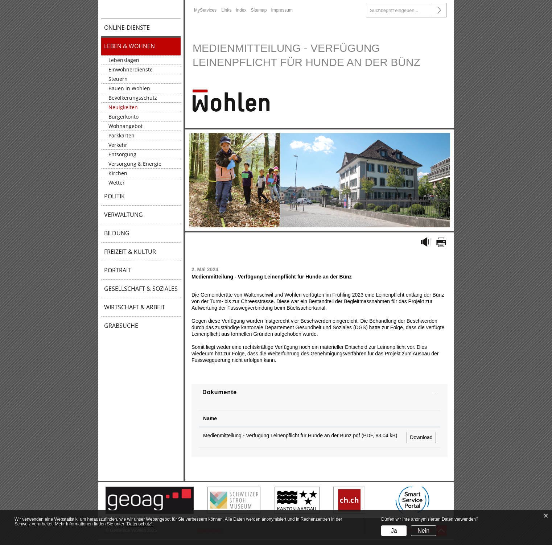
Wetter (116, 182)
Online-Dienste (127, 28)
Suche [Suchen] (439, 10)
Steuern (118, 78)
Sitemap (259, 10)
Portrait (117, 270)
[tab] (319, 392)
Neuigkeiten (123, 107)
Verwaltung (123, 215)
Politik (114, 196)
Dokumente (219, 392)
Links (226, 10)
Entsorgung (122, 154)
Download (421, 437)
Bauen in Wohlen (129, 88)
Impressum (282, 10)
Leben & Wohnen (129, 46)
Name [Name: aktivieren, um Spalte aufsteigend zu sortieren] (210, 418)
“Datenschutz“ (139, 524)
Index (241, 10)
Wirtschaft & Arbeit (134, 307)
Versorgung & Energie (134, 163)
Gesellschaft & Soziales (141, 289)
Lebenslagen (123, 60)
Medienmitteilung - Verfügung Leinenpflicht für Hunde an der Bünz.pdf (281, 435)
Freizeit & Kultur (130, 252)
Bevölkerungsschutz (132, 97)
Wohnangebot (125, 126)
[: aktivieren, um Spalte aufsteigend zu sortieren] (421, 418)
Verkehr (117, 144)
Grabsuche (121, 326)
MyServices (205, 10)
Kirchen (117, 173)
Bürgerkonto (123, 116)
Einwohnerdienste (130, 69)
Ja (394, 531)
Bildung (116, 233)
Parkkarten (121, 135)
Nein (423, 531)
